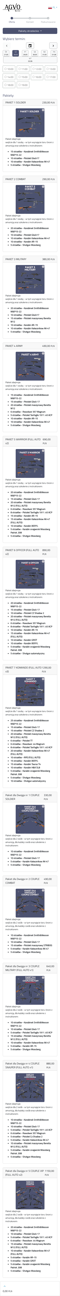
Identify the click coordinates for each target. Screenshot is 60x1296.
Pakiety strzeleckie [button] (29, 31)
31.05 (44, 53)
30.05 (34, 53)
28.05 (15, 53)
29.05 (25, 53)
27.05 (6, 53)
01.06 (54, 53)
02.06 (30, 59)
